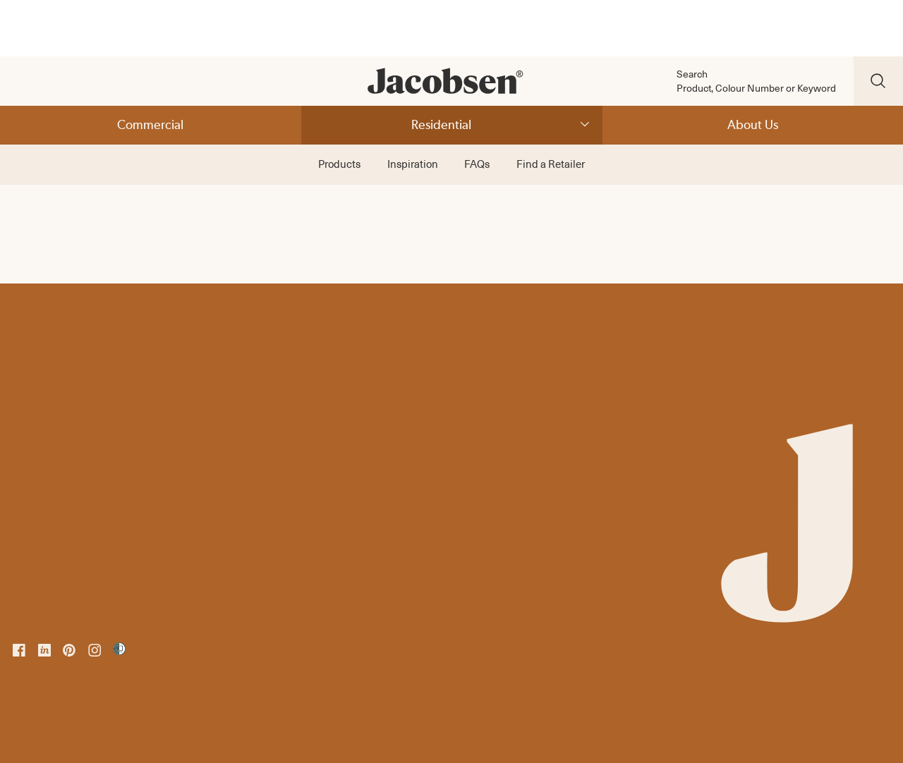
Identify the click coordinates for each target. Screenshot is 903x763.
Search (692, 74)
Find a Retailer (550, 163)
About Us (752, 124)
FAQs (477, 163)
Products (339, 163)
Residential (441, 124)
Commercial (150, 124)
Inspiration (412, 163)
